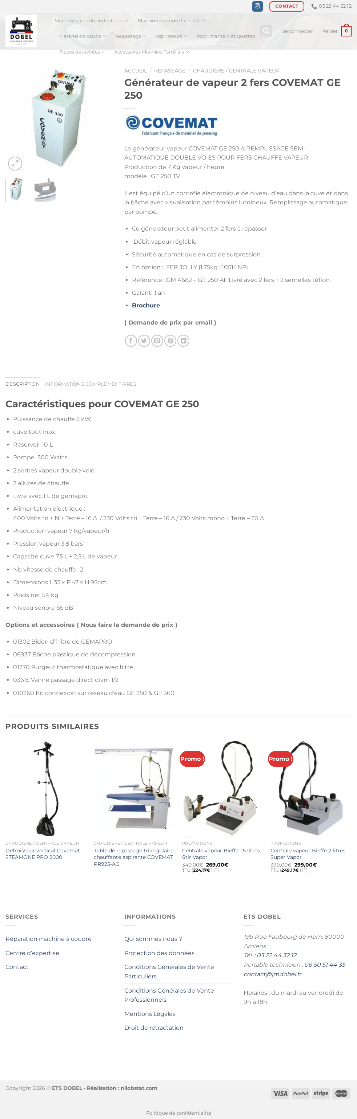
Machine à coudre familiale (171, 20)
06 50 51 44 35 (324, 964)
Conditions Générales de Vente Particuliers (169, 971)
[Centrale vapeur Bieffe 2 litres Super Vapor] (311, 788)
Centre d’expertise (32, 953)
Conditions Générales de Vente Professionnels (169, 995)
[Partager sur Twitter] (144, 341)
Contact (17, 966)
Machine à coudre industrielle (91, 20)
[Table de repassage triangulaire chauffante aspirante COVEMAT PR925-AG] (134, 788)
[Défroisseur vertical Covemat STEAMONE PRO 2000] (46, 788)
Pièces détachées (82, 51)
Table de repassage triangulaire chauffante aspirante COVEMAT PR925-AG (133, 857)
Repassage (131, 36)
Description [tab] (22, 384)
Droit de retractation (154, 1027)
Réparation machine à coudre (48, 938)
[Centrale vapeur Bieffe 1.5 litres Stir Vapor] (222, 788)
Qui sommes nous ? (153, 938)
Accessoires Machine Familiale (151, 51)
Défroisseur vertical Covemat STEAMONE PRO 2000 (42, 854)
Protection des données (159, 953)
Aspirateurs (171, 36)
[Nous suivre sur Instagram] (257, 6)
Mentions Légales (150, 1013)
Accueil (135, 71)
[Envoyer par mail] (157, 341)
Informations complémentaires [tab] (90, 384)
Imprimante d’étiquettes (226, 36)
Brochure (146, 305)
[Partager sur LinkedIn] (183, 341)
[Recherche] (266, 31)
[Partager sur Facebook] (131, 341)
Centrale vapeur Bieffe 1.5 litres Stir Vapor (221, 854)
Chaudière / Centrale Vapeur (236, 71)
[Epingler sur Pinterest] (170, 341)
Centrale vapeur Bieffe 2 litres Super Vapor (307, 854)
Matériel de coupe (82, 36)
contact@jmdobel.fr (272, 974)
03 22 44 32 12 (276, 955)
